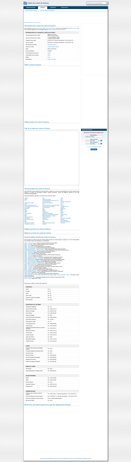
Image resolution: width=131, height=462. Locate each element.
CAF (62, 199)
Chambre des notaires (47, 202)
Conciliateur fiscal (64, 206)
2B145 (49, 55)
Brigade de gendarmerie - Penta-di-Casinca (34, 249)
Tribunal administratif (65, 221)
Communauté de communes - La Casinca (33, 258)
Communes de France (58, 458)
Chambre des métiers (29, 202)
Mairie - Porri (27, 245)
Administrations (30, 7)
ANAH (25, 199)
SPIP (25, 221)
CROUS (62, 207)
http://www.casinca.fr (52, 44)
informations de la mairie (73, 28)
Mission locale (64, 214)
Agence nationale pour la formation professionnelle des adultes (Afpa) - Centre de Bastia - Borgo (46, 274)
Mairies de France (68, 458)
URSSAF (44, 224)
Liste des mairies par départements (47, 10)
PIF (61, 217)
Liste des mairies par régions (31, 10)
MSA (25, 215)
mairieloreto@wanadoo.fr (53, 46)
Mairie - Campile (28, 269)
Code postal (64, 7)
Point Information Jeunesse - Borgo (32, 271)
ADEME (26, 198)
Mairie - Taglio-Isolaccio (29, 259)
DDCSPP (26, 208)
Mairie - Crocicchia (28, 267)
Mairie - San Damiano (29, 265)
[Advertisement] (65, 16)
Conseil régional (46, 207)
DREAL (44, 211)
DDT (43, 208)
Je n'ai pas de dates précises (94, 146)
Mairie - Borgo (27, 272)
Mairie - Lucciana (28, 266)
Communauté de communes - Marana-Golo (34, 263)
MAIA (62, 213)
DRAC (43, 210)
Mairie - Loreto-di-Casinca (30, 243)
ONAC (62, 215)
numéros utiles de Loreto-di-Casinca (57, 29)
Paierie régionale (46, 217)
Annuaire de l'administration (46, 458)
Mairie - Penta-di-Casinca (30, 251)
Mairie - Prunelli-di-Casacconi (31, 254)
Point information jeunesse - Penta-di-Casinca (34, 250)
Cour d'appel (27, 207)
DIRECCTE (63, 208)
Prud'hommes (45, 219)
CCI (25, 200)
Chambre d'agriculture (66, 201)
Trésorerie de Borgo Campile (30, 273)
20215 (49, 53)
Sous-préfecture (64, 220)
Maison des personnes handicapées (50, 214)
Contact (89, 458)
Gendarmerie (45, 212)
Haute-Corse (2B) (51, 59)
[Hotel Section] (51, 92)
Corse (49, 57)
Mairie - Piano (27, 253)
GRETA (62, 212)
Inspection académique (47, 213)
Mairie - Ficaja (27, 278)
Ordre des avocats (28, 217)
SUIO (43, 221)
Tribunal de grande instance (48, 222)
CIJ (43, 204)
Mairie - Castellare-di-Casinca (31, 257)
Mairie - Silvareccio (28, 252)
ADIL (43, 198)
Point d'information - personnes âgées (50, 205)
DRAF (62, 210)
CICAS (62, 202)
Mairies (43, 7)
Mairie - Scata (27, 256)
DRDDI (26, 211)
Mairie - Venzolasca (28, 246)
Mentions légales (83, 458)
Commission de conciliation (48, 206)
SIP (43, 220)
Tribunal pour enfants (29, 222)
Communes (53, 7)
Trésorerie (63, 222)
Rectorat (62, 219)
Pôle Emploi (27, 218)
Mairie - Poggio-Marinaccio (30, 270)
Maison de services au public (48, 215)
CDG (62, 200)
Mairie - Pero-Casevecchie (30, 264)
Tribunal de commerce (29, 224)
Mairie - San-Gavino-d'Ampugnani (32, 260)
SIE (25, 220)
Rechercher (94, 149)
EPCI (62, 211)
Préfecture (44, 218)
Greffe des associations (66, 218)
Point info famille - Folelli (29, 277)
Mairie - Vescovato (28, 244)
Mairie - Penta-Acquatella (30, 261)
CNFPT (62, 205)
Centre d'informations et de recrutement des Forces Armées (31, 206)
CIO (61, 204)
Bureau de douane (46, 199)
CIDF (25, 204)
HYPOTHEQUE (27, 213)
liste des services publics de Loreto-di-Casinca (45, 28)
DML (25, 210)
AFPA (62, 198)
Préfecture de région (29, 219)
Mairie (25, 214)
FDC (25, 212)
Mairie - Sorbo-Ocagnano (30, 247)
